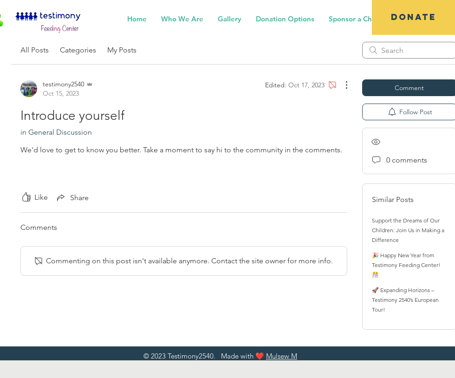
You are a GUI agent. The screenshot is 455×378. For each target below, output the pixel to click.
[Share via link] (72, 197)
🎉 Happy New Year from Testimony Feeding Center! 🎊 (406, 265)
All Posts (34, 50)
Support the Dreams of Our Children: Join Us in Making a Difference (408, 230)
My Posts (121, 50)
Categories (78, 50)
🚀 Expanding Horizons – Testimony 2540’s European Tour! (405, 300)
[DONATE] (413, 17)
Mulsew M (281, 356)
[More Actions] (341, 85)
